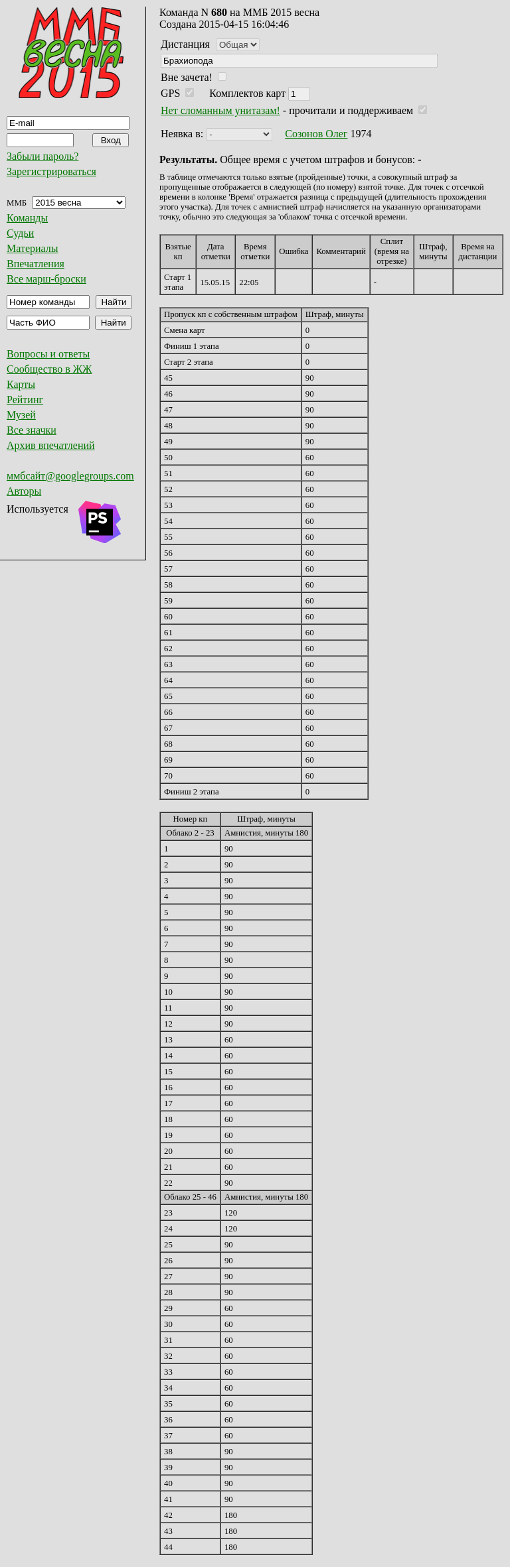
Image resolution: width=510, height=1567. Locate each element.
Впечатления (35, 263)
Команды (27, 217)
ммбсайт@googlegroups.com (70, 475)
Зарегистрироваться (51, 171)
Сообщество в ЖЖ (49, 369)
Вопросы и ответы (48, 353)
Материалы (32, 248)
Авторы (24, 491)
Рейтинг (25, 399)
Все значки (31, 430)
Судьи (20, 233)
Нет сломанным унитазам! (220, 110)
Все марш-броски (46, 278)
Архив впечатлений (51, 445)
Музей (21, 414)
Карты (21, 384)
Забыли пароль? (42, 156)
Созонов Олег (316, 133)
